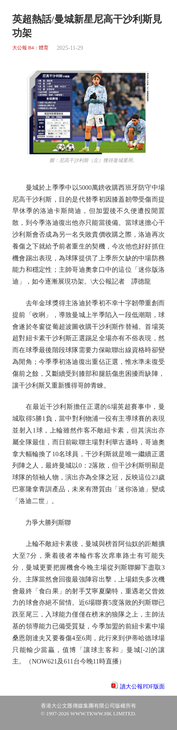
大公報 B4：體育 (30, 48)
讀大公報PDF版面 (142, 686)
